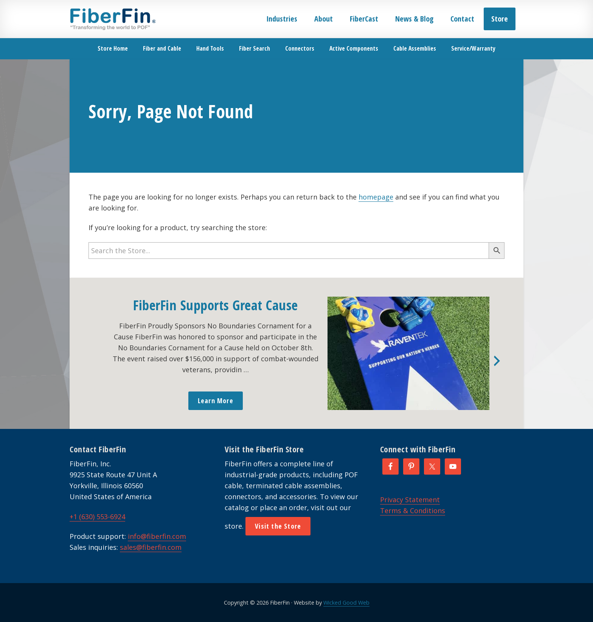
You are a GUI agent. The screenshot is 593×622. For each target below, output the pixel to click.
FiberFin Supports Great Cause (215, 305)
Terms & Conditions (412, 510)
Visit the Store (278, 526)
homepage (376, 196)
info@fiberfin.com (157, 536)
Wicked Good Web (346, 602)
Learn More (215, 400)
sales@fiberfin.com (151, 547)
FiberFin (112, 19)
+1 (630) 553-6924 (97, 516)
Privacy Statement (410, 499)
